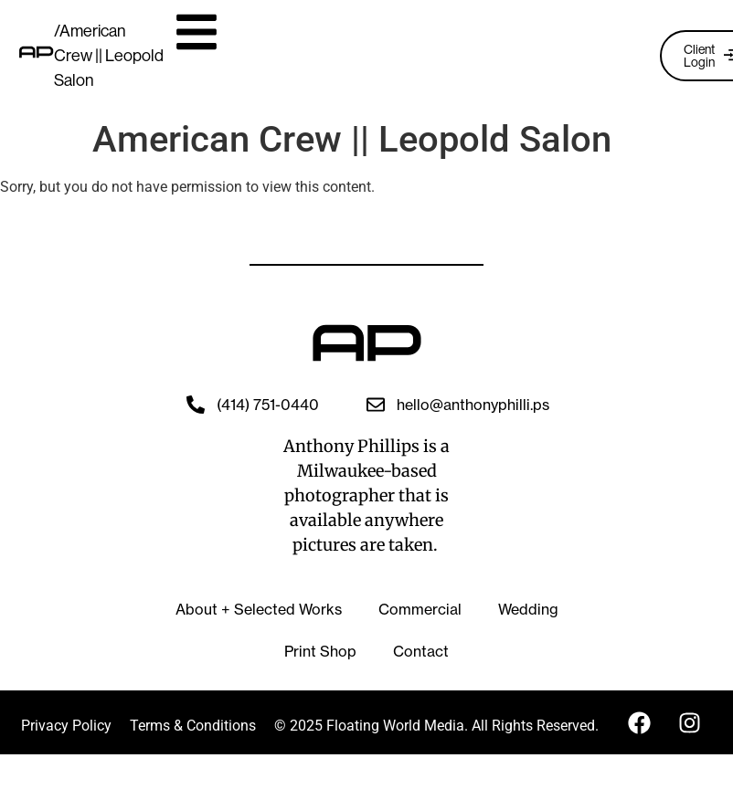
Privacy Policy (66, 725)
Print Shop (320, 651)
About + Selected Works (258, 609)
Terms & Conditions (193, 725)
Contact (421, 651)
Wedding (528, 609)
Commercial (420, 609)
